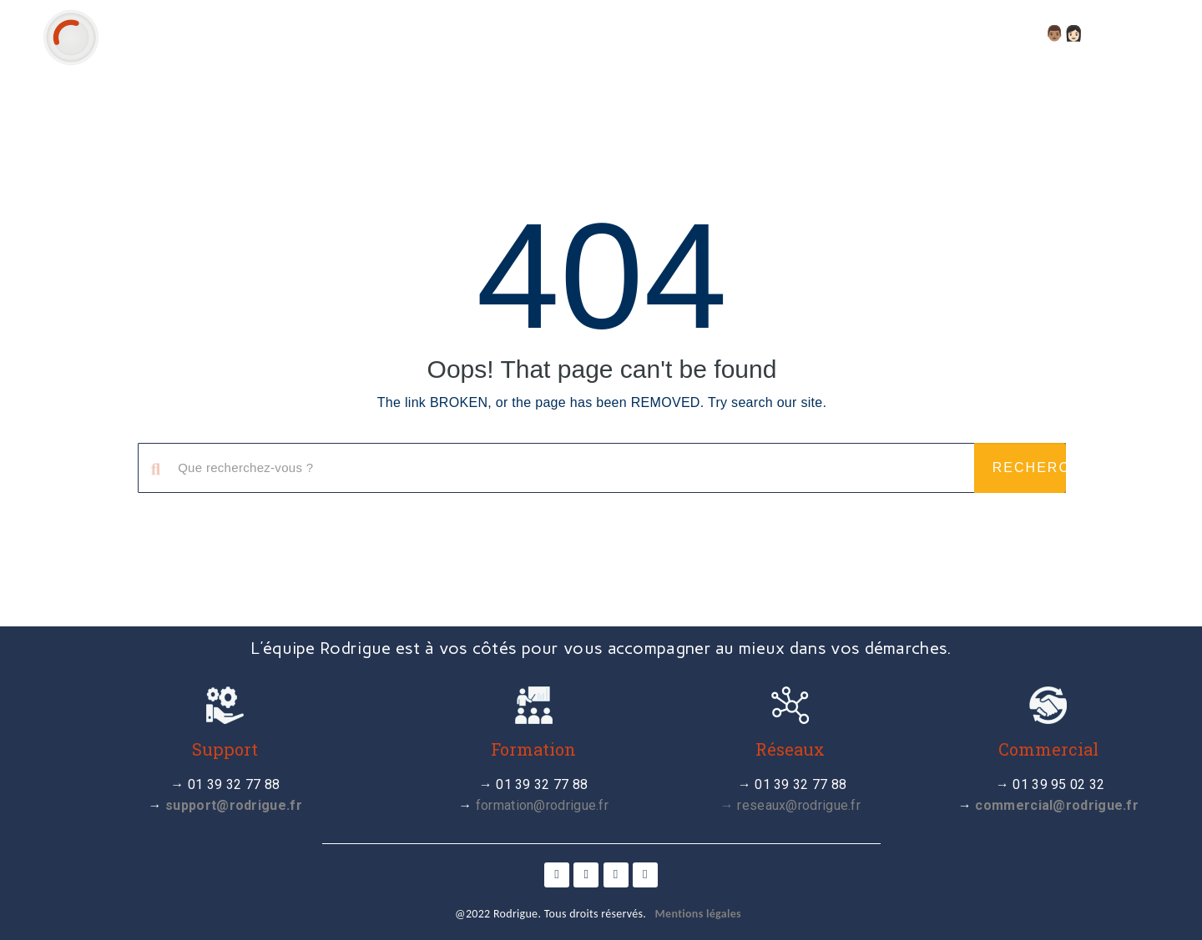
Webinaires (924, 33)
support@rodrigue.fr (233, 805)
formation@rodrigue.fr (542, 805)
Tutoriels (813, 33)
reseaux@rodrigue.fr (799, 805)
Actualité (706, 33)
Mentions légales (698, 914)
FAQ (1008, 33)
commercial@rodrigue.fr (1057, 805)
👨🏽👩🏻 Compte (1102, 33)
